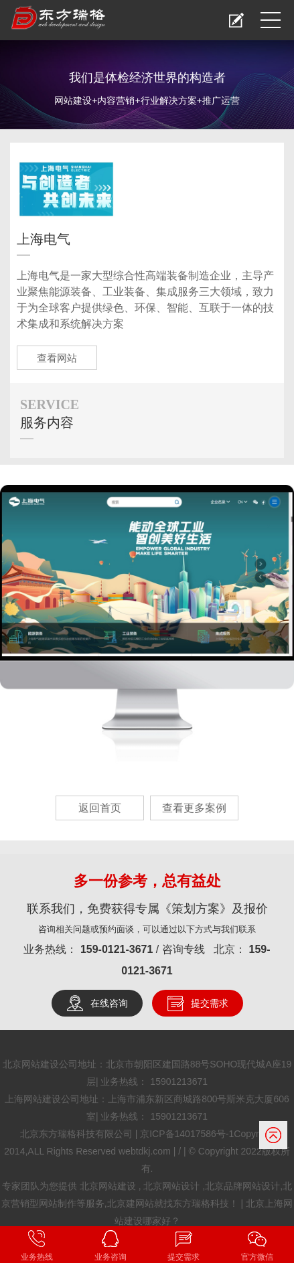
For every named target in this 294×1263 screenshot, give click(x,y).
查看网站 (57, 358)
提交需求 (209, 1003)
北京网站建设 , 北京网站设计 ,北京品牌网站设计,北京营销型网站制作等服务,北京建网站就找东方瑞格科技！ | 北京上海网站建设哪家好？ (147, 1203)
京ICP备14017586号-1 (187, 1133)
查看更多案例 (194, 808)
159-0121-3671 (118, 949)
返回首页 (99, 808)
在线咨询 (109, 1003)
